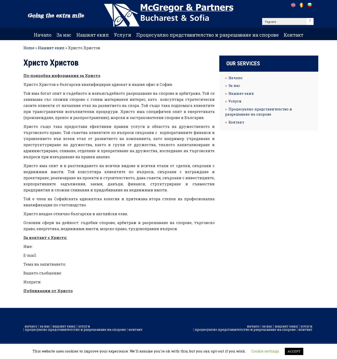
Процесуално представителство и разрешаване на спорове (207, 35)
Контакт (293, 35)
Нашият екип (92, 35)
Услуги (122, 35)
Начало (42, 35)
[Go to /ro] (301, 5)
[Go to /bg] (309, 5)
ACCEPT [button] (294, 351)
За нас (63, 35)
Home (28, 47)
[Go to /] (293, 5)
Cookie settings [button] (265, 351)
